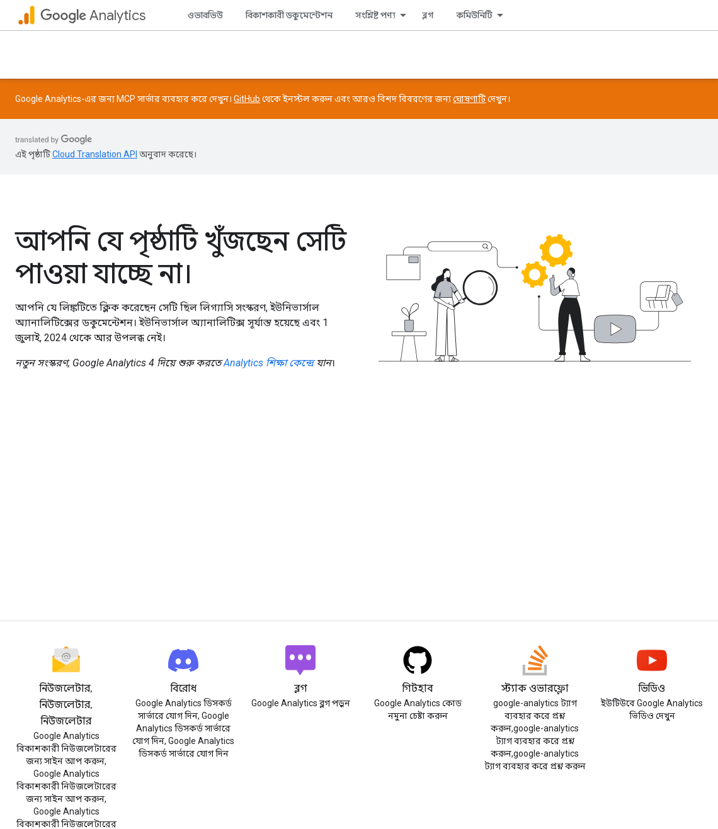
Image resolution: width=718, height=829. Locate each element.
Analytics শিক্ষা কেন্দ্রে (269, 363)
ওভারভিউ (205, 15)
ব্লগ (428, 15)
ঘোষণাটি (469, 99)
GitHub (247, 99)
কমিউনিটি (475, 15)
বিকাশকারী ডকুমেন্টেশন (289, 15)
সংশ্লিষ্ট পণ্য (375, 15)
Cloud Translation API (94, 154)
